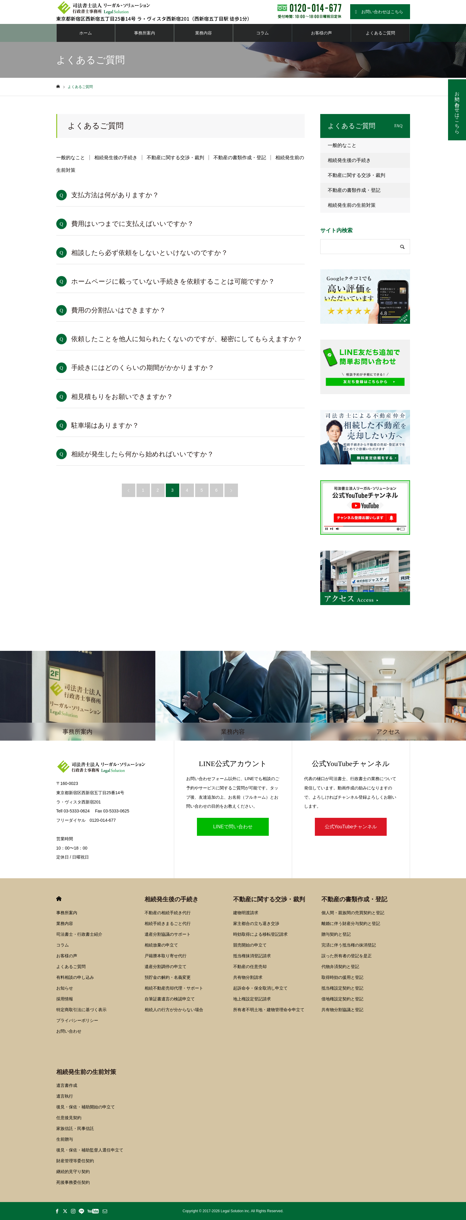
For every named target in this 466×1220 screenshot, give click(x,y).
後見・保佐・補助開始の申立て (85, 1106)
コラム (262, 33)
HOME (58, 898)
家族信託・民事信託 (75, 1128)
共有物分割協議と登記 (342, 1009)
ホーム (85, 33)
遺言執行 (64, 1096)
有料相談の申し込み (75, 977)
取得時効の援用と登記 (342, 977)
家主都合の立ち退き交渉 (256, 923)
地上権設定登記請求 (252, 998)
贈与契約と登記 (336, 934)
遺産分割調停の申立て (165, 966)
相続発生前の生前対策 (352, 205)
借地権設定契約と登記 (342, 998)
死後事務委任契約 (73, 1182)
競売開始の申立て (250, 945)
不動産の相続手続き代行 (168, 912)
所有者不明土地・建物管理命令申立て (268, 1009)
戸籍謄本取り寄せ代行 (165, 955)
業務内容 (203, 33)
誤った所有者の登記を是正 (346, 955)
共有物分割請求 (247, 977)
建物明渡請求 (245, 912)
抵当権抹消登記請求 (252, 955)
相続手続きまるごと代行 (168, 923)
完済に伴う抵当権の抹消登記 (348, 945)
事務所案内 (144, 33)
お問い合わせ (68, 1031)
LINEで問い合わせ (233, 826)
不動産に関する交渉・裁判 (175, 157)
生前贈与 (64, 1139)
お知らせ (64, 988)
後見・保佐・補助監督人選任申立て (89, 1150)
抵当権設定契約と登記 (342, 988)
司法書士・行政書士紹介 (79, 934)
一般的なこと (70, 157)
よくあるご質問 (380, 33)
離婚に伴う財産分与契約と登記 (350, 923)
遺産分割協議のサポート (168, 934)
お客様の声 (321, 33)
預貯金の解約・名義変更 (168, 977)
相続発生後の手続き (115, 157)
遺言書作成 (66, 1085)
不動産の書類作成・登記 (239, 157)
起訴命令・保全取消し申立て (260, 988)
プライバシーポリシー (77, 1020)
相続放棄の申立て (161, 945)
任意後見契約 (68, 1117)
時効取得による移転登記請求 (260, 934)
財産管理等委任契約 (75, 1160)
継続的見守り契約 (73, 1171)
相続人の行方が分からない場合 (174, 1009)
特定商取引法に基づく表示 (81, 1009)
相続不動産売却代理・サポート (174, 988)
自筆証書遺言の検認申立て (170, 998)
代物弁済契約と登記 (340, 966)
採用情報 (64, 998)
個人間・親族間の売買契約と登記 (352, 912)
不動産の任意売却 (250, 966)
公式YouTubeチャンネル (351, 826)
